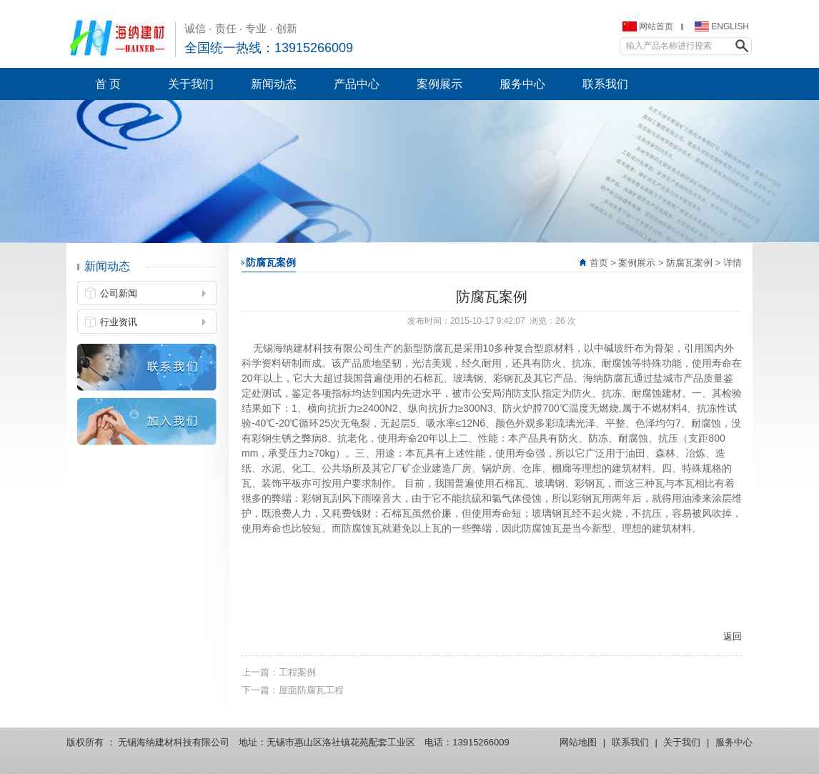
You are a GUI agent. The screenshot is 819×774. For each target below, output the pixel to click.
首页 (599, 262)
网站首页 (656, 26)
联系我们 (630, 742)
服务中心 (734, 742)
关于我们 (681, 742)
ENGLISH (730, 26)
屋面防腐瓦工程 (311, 690)
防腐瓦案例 (689, 262)
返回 (732, 636)
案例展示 (636, 262)
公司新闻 (118, 293)
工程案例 (297, 672)
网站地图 (578, 742)
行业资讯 (118, 322)
